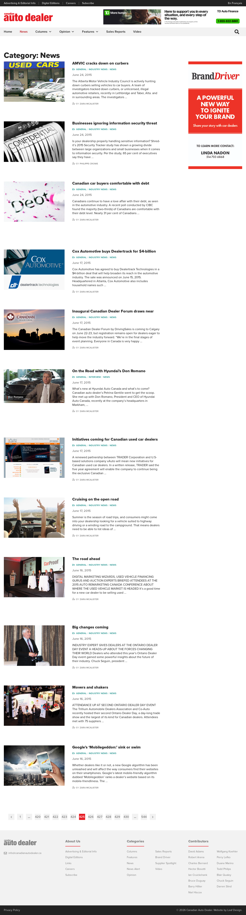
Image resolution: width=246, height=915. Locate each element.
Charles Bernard (198, 863)
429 (117, 817)
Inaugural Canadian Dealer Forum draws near (113, 311)
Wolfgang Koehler (227, 851)
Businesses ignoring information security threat (114, 123)
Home (8, 32)
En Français (235, 3)
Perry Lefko (223, 857)
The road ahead (86, 559)
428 (108, 817)
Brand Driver (162, 857)
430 (126, 817)
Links (68, 863)
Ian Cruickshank (197, 875)
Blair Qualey (224, 875)
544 (144, 817)
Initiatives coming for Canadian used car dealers (115, 439)
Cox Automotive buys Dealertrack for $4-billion (114, 251)
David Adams (196, 851)
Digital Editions (51, 3)
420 (38, 817)
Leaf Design (234, 910)
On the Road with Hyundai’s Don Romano (108, 371)
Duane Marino (225, 863)
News (24, 32)
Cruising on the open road (95, 499)
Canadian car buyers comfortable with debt (110, 183)
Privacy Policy (12, 910)
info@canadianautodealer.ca (24, 853)
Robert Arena (196, 857)
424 (73, 817)
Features (90, 32)
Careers (71, 3)
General (81, 69)
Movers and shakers (90, 687)
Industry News (98, 69)
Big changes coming (90, 627)
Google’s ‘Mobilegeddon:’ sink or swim (106, 747)
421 (46, 817)
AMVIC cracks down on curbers (100, 63)
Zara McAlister (89, 103)
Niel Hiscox (195, 892)
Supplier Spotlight (165, 863)
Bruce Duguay (196, 880)
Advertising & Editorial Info (20, 3)
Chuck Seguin (225, 880)
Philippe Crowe (89, 163)
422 (55, 817)
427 (99, 817)
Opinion (66, 32)
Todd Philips (224, 869)
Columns (43, 32)
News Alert (133, 869)
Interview (95, 377)
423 (64, 817)
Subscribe (88, 3)
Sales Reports (115, 32)
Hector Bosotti (196, 869)
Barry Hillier (195, 886)
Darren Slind (224, 886)
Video (137, 32)
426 (91, 817)
